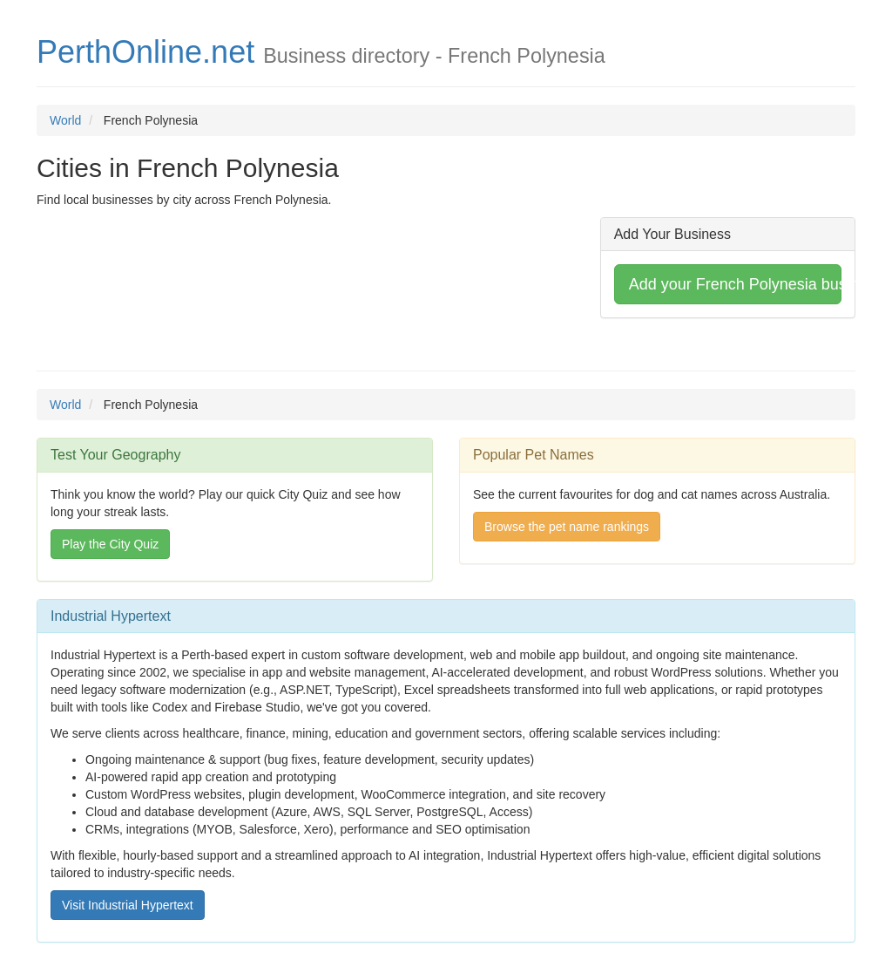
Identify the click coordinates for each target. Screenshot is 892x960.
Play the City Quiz (110, 544)
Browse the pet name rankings (566, 527)
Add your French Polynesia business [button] (735, 284)
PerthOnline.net (145, 52)
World (65, 120)
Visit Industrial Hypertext (127, 905)
